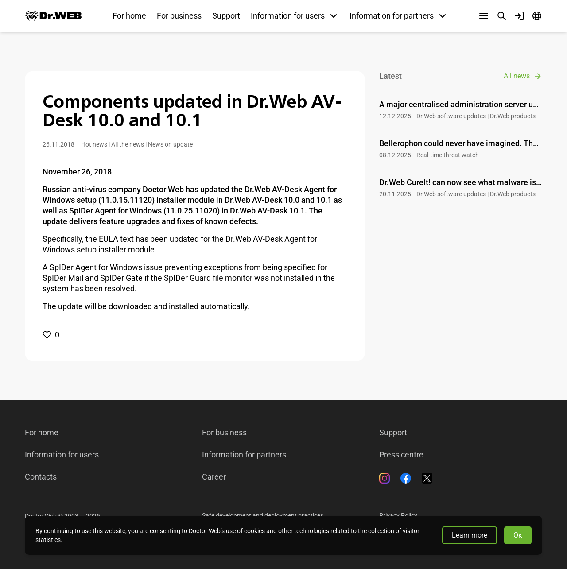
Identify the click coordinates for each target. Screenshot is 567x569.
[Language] (537, 16)
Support (226, 15)
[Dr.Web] (53, 16)
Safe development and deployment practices (262, 515)
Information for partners (244, 455)
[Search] (501, 16)
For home (129, 15)
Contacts (41, 477)
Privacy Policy (398, 515)
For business (179, 15)
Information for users (62, 455)
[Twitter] (427, 478)
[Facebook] (405, 478)
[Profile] (519, 16)
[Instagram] (384, 478)
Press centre (401, 455)
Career (214, 477)
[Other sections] (483, 16)
